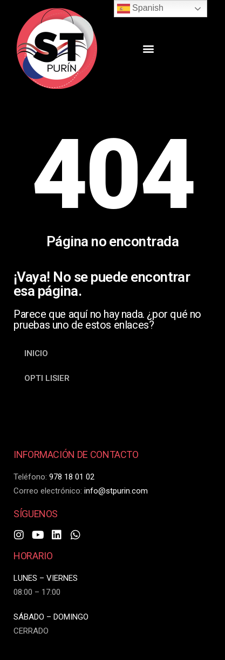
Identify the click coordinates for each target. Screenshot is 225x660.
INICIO (36, 353)
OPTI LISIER (47, 378)
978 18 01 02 (71, 477)
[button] (148, 49)
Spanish (140, 8)
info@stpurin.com (116, 491)
